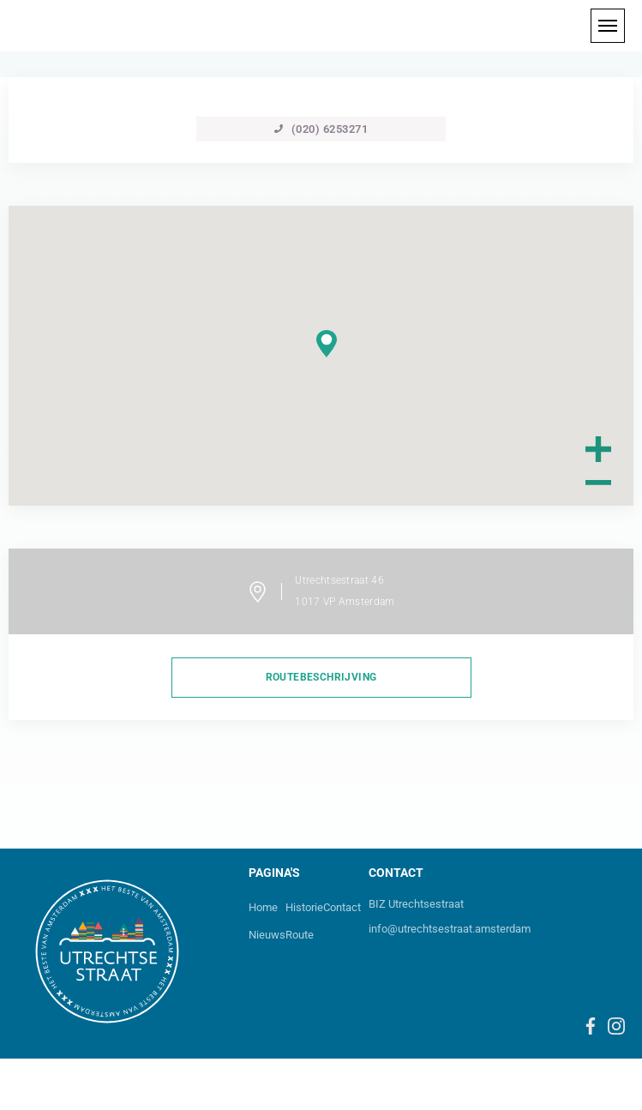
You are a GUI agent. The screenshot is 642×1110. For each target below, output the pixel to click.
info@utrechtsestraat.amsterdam (450, 928)
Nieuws (267, 934)
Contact (342, 907)
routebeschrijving (321, 677)
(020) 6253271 (321, 129)
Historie (304, 907)
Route (299, 934)
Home (263, 907)
